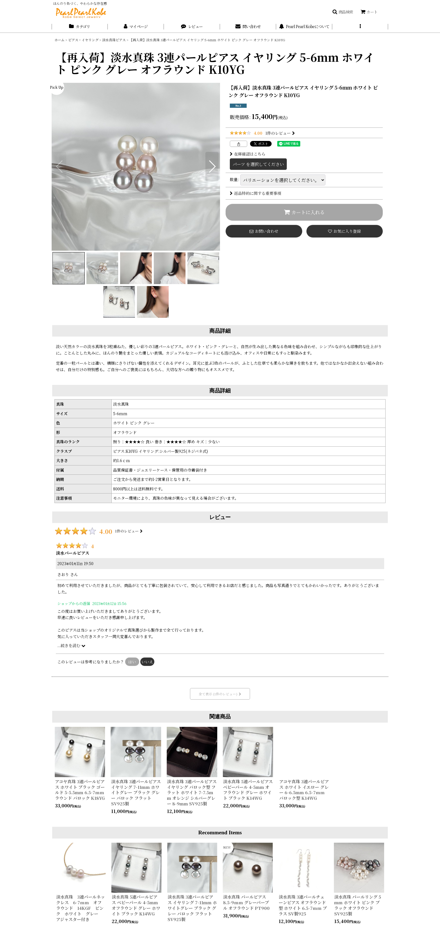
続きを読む (73, 645)
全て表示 (220, 693)
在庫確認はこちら (247, 154)
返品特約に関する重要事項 (255, 193)
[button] (342, 12)
